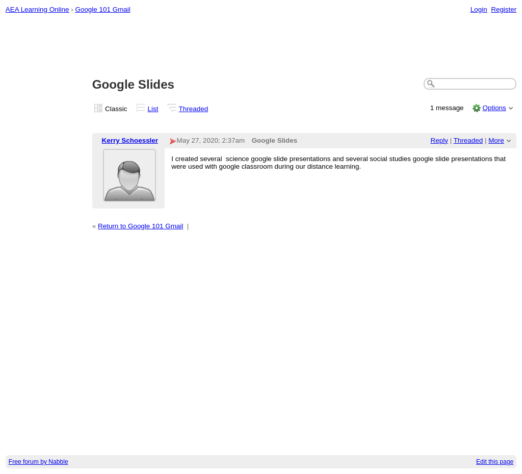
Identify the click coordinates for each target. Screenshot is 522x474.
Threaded (193, 109)
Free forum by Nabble (38, 461)
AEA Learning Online (37, 9)
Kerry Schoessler (130, 140)
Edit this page (494, 461)
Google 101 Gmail (102, 9)
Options (494, 108)
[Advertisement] (261, 46)
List (153, 109)
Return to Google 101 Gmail (140, 226)
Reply (439, 140)
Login (479, 9)
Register (503, 9)
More (496, 140)
